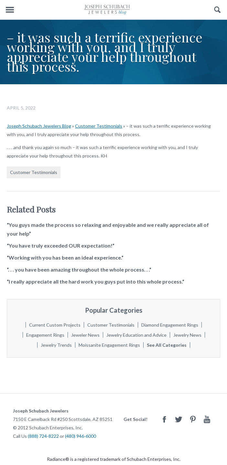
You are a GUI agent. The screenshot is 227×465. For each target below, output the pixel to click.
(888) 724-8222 (43, 436)
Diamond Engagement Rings (169, 325)
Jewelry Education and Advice (136, 335)
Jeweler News (85, 335)
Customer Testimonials (98, 126)
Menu (10, 10)
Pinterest (193, 419)
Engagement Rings (45, 335)
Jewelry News (187, 335)
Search (217, 10)
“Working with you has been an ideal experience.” (65, 257)
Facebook (164, 419)
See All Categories (167, 345)
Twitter (178, 419)
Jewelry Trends (56, 345)
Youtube (207, 419)
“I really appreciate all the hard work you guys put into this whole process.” (95, 281)
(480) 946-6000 (80, 436)
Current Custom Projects (55, 325)
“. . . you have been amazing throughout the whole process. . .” (79, 269)
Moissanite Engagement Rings (109, 345)
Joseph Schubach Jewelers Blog (39, 126)
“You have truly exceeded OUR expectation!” (60, 245)
